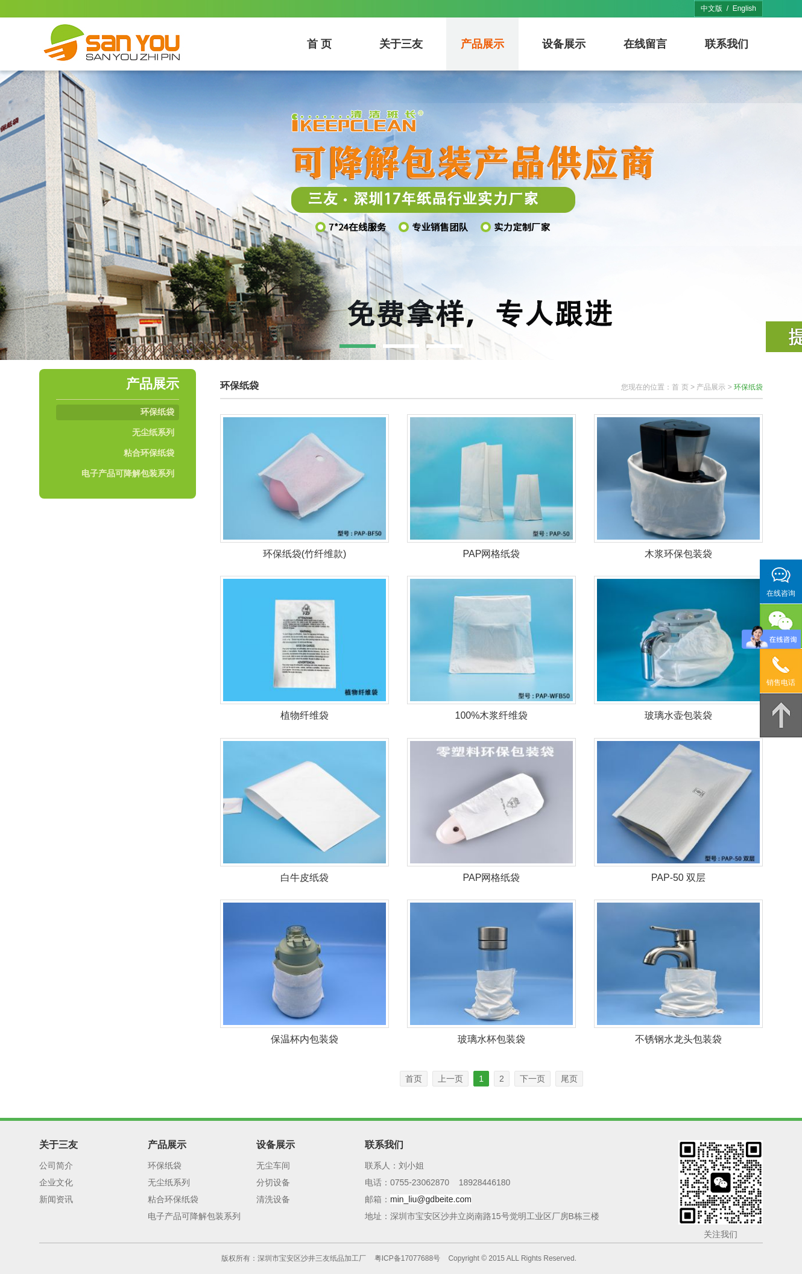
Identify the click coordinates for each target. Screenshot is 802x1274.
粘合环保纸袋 (149, 453)
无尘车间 (273, 1165)
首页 (413, 1078)
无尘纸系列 (153, 432)
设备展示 (564, 44)
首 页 (319, 44)
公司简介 (56, 1165)
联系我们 (726, 44)
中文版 (711, 8)
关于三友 (401, 44)
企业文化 (56, 1182)
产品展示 (482, 44)
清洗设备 (273, 1199)
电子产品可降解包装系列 (127, 473)
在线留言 (645, 44)
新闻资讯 (56, 1199)
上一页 (450, 1078)
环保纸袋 (157, 412)
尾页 (569, 1078)
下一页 (532, 1078)
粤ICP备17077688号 (407, 1258)
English (744, 8)
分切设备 (273, 1182)
